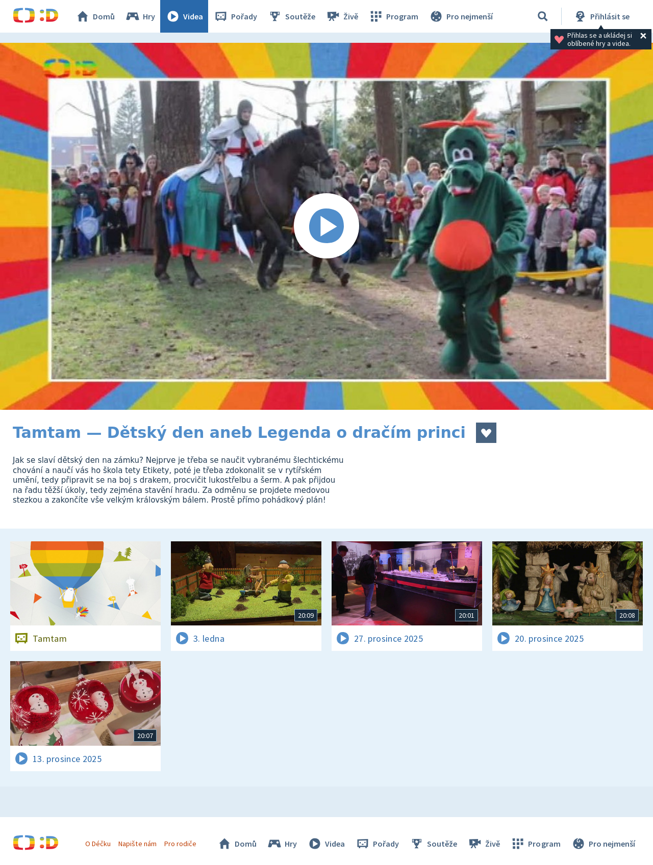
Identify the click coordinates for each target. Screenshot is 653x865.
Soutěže (291, 16)
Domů (95, 16)
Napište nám (137, 843)
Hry (140, 16)
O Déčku (98, 843)
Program (393, 16)
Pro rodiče (180, 843)
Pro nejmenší (461, 16)
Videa (184, 16)
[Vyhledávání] (542, 16)
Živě (341, 16)
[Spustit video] (326, 226)
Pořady (235, 16)
